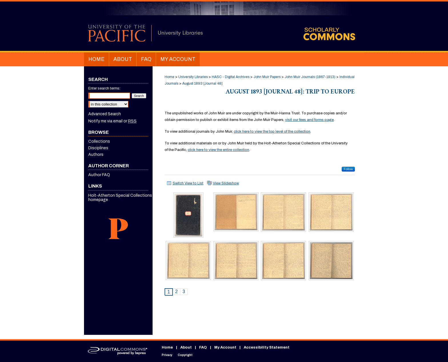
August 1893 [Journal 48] (202, 83)
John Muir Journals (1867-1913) (310, 77)
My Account (225, 347)
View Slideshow (226, 183)
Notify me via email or (112, 121)
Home (169, 77)
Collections (99, 141)
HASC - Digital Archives (230, 77)
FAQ (203, 347)
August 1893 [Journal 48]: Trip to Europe (290, 92)
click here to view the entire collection (218, 150)
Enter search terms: (104, 88)
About (186, 347)
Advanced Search (104, 114)
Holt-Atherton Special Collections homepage (120, 197)
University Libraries (193, 77)
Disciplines (98, 148)
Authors (95, 154)
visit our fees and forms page (309, 120)
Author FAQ (99, 175)
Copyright (185, 355)
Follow (348, 169)
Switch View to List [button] (188, 183)
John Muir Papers (267, 77)
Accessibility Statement (266, 347)
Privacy (167, 355)
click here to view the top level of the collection (272, 132)
